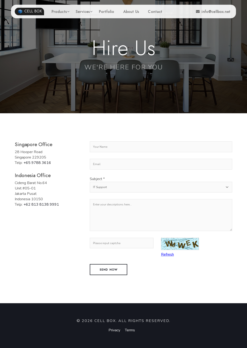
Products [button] (59, 11)
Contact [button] (155, 11)
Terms (130, 330)
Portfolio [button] (106, 11)
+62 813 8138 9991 (41, 204)
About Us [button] (131, 11)
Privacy (114, 330)
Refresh (167, 254)
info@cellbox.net (213, 11)
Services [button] (83, 11)
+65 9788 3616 (37, 162)
